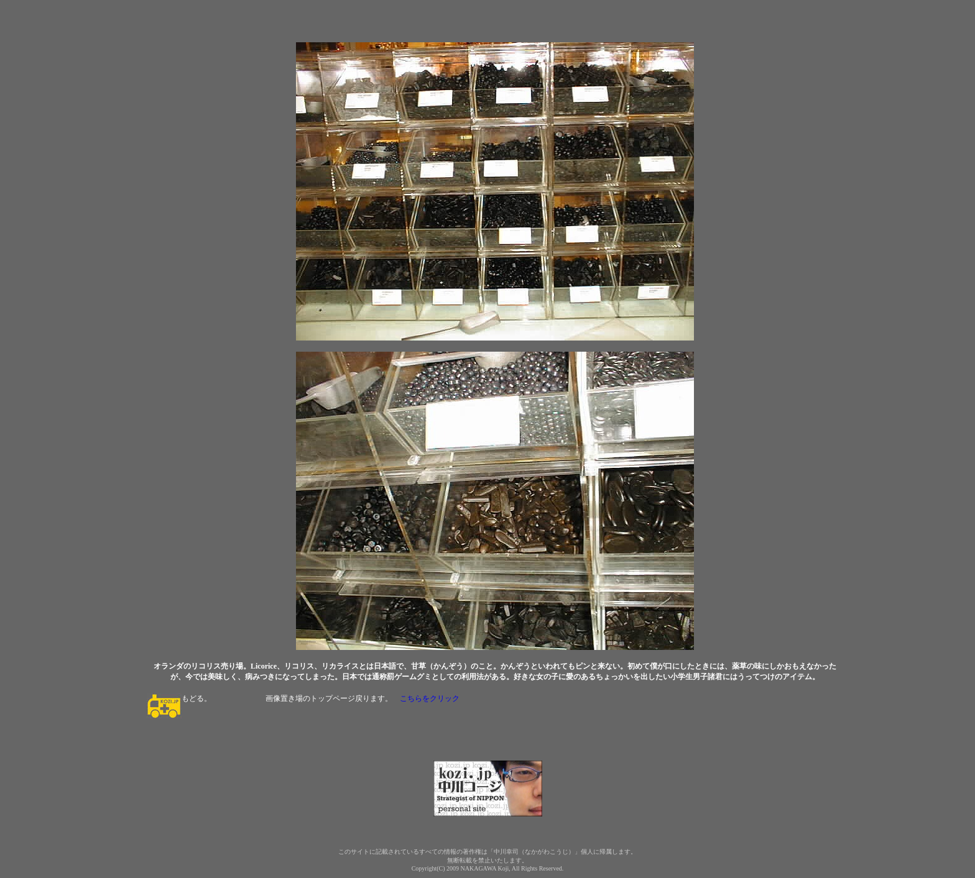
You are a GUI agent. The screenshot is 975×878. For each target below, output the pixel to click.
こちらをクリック (430, 698)
